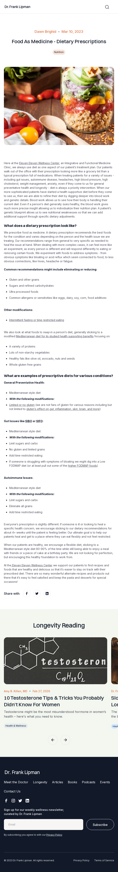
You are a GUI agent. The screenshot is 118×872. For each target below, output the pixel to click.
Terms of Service (104, 860)
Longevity (40, 782)
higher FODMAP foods (82, 465)
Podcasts (88, 782)
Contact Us (12, 791)
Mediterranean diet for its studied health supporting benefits (55, 336)
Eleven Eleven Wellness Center (39, 163)
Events (105, 782)
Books (72, 782)
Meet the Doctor (16, 782)
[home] (17, 7)
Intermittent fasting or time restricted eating (36, 320)
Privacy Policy (54, 834)
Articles (57, 782)
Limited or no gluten (22, 404)
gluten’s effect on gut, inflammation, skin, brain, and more (63, 409)
